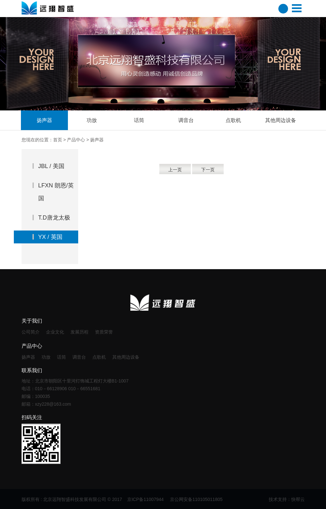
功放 (46, 357)
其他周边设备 (125, 357)
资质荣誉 (104, 332)
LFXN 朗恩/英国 (56, 192)
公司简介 (31, 332)
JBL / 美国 (51, 166)
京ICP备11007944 (146, 499)
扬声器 (28, 357)
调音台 (79, 357)
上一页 (175, 169)
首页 (57, 139)
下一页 (208, 169)
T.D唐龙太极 (54, 217)
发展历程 (79, 332)
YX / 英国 (50, 237)
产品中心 (76, 139)
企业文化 (55, 332)
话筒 (61, 357)
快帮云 (298, 499)
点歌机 (99, 357)
